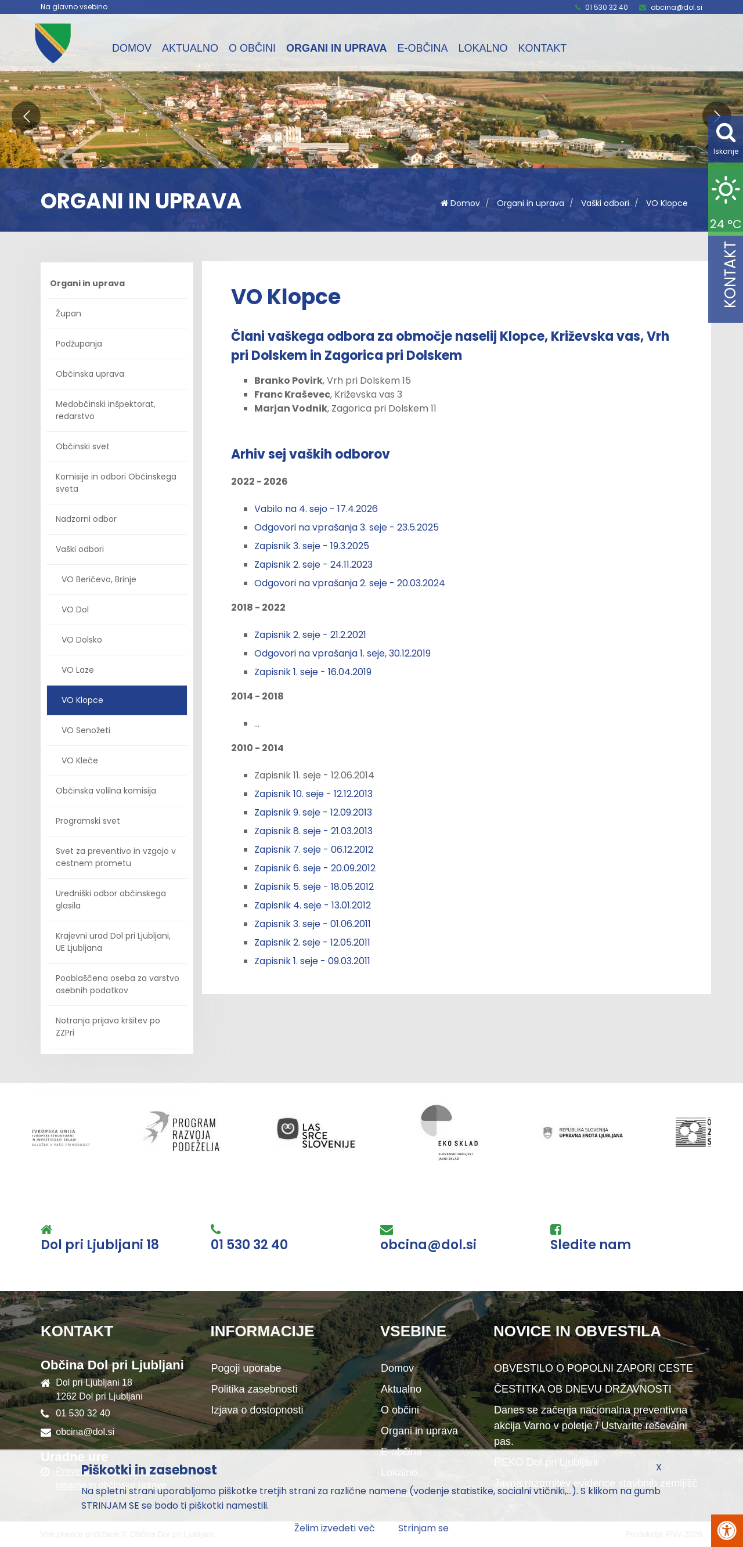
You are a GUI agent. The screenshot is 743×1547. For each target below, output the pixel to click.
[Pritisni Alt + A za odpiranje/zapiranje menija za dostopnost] (727, 1530)
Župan (68, 313)
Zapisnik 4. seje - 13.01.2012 (312, 905)
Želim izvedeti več (334, 1528)
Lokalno (482, 48)
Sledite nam (590, 1245)
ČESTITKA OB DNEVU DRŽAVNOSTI (583, 1389)
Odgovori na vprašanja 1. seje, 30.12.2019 (342, 653)
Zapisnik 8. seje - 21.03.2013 (313, 831)
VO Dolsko (82, 640)
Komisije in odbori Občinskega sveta (116, 483)
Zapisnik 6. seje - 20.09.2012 (315, 868)
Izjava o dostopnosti (257, 1410)
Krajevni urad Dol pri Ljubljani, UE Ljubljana (113, 942)
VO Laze (78, 670)
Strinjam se (423, 1528)
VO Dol (75, 609)
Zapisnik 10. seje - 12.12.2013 (313, 793)
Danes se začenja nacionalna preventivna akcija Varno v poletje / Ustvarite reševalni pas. (590, 1425)
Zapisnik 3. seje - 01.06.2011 (312, 924)
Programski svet (88, 821)
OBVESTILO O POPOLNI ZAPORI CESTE (593, 1368)
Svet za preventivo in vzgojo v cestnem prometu (116, 857)
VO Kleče (80, 760)
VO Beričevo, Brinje (99, 579)
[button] (26, 116)
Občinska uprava (90, 374)
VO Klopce (667, 203)
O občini (252, 48)
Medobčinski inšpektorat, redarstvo (106, 410)
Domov (132, 48)
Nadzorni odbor (86, 519)
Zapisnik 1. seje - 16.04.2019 (313, 672)
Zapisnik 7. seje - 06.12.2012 (313, 849)
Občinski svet (83, 446)
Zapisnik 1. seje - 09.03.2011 (312, 961)
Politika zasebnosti (254, 1389)
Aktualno (190, 48)
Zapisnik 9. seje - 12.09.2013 (313, 812)
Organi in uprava (336, 48)
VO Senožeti (86, 730)
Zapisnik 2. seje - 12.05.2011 (312, 942)
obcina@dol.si (676, 7)
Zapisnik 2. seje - (292, 634)
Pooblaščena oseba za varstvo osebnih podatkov (117, 984)
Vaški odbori (605, 203)
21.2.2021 (348, 634)
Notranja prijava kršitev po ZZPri (108, 1026)
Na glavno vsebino (74, 7)
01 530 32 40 (606, 7)
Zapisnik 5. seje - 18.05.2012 (314, 886)
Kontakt (542, 48)
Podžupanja (79, 343)
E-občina (422, 48)
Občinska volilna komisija (106, 790)
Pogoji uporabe (246, 1368)
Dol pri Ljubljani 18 (100, 1245)
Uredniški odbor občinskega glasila (111, 899)
